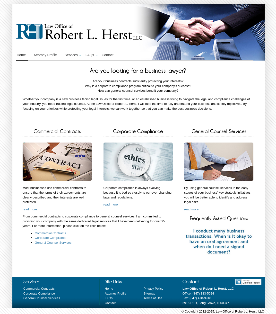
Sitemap (149, 293)
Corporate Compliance (50, 238)
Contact (107, 55)
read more (30, 209)
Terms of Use (153, 298)
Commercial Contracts (50, 233)
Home (21, 55)
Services (72, 55)
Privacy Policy (153, 288)
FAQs (91, 55)
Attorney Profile (45, 55)
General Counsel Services (53, 242)
